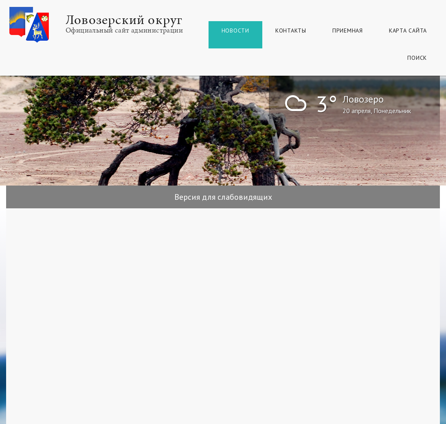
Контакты (290, 30)
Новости (235, 30)
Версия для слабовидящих (223, 197)
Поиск (417, 57)
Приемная (347, 30)
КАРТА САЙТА (408, 30)
